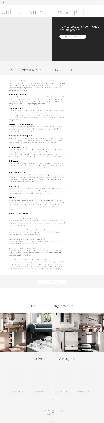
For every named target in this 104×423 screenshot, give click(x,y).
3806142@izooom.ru (52, 414)
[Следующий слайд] (101, 380)
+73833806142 (52, 412)
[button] (72, 37)
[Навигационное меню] (100, 2)
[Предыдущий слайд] (3, 380)
